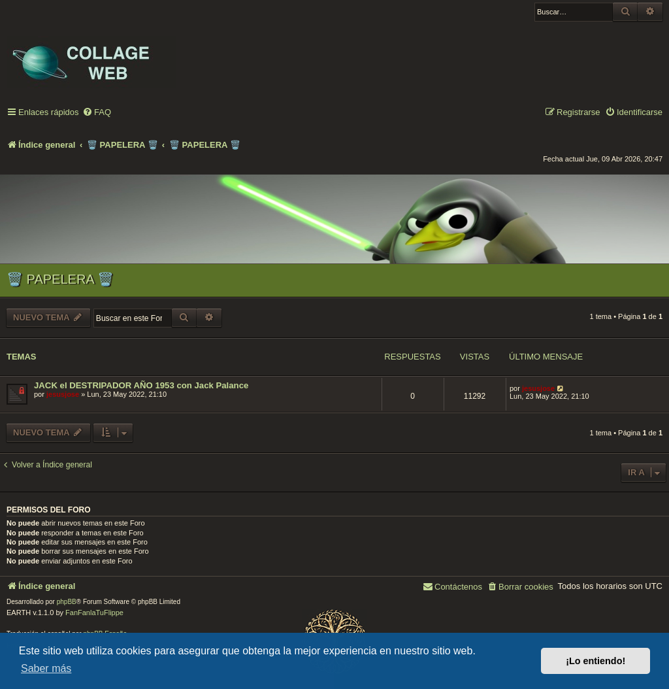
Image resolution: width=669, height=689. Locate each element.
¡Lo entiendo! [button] (595, 661)
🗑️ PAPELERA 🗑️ (60, 279)
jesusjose (62, 394)
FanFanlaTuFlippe (94, 612)
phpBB (66, 601)
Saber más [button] (46, 668)
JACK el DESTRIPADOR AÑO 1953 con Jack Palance (141, 385)
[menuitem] (96, 112)
